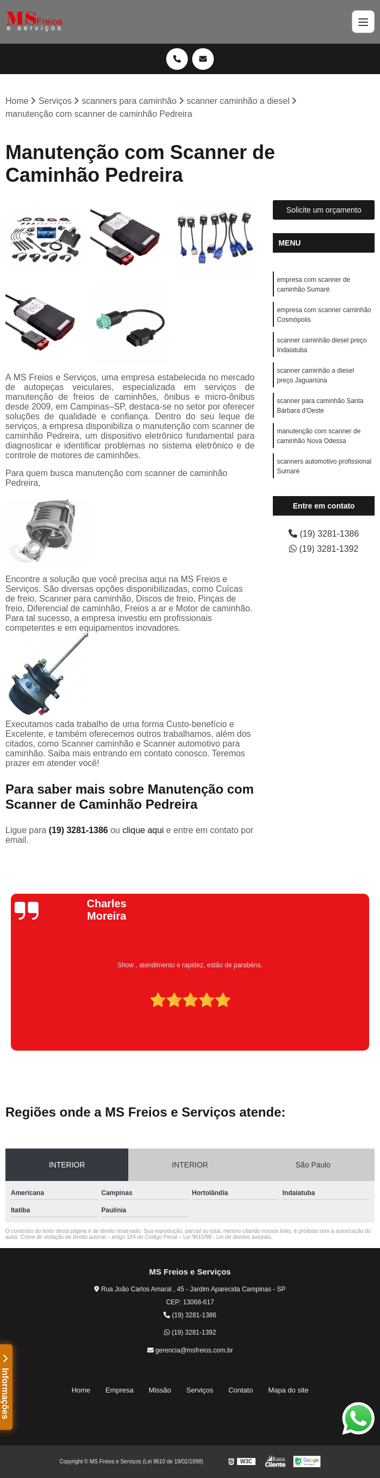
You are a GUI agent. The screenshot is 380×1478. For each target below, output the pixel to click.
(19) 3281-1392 (323, 548)
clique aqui (143, 830)
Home (80, 1390)
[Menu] (363, 21)
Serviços (199, 1390)
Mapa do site (288, 1390)
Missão (160, 1390)
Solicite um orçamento (324, 210)
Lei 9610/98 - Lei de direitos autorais (227, 1237)
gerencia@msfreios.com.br (190, 1350)
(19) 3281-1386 (79, 830)
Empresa (120, 1390)
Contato (240, 1390)
